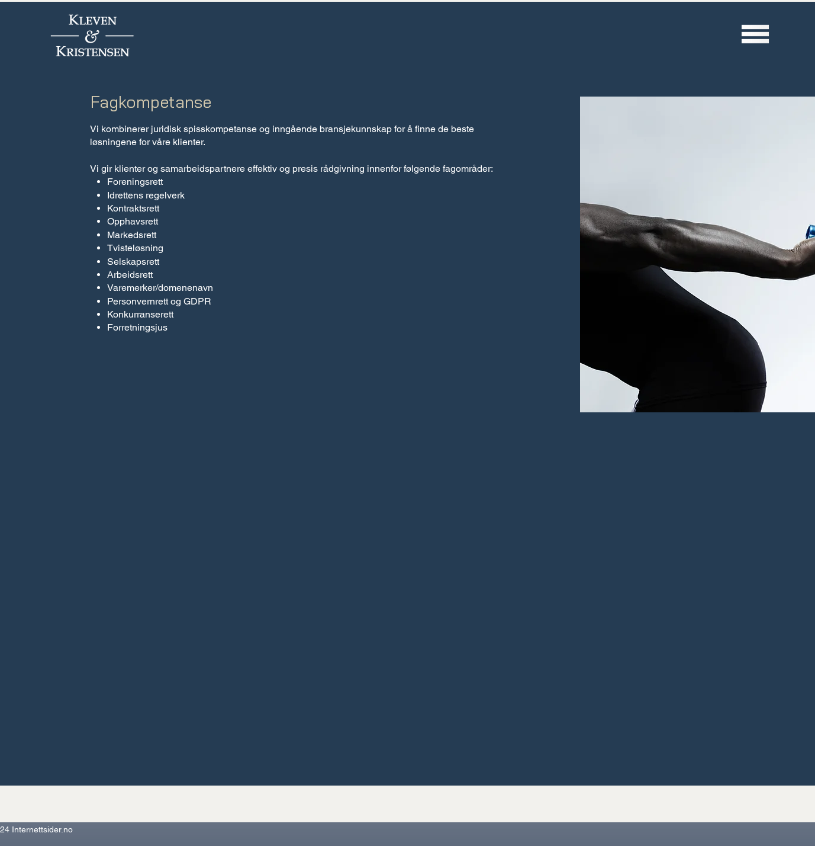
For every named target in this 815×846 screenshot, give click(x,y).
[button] (756, 34)
